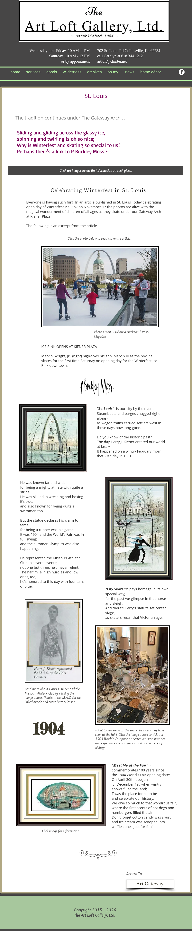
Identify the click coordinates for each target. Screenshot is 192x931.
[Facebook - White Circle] (182, 72)
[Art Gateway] (150, 884)
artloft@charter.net (112, 61)
